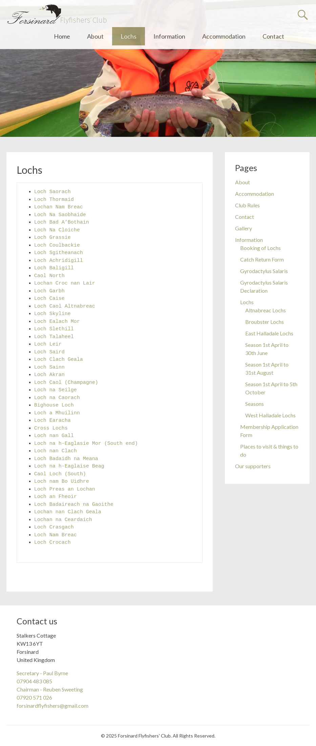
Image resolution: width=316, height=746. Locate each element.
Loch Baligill (54, 268)
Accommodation (224, 36)
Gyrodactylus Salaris (264, 271)
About (95, 36)
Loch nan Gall (54, 436)
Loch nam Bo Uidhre (61, 481)
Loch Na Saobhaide (60, 215)
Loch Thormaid (54, 200)
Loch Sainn (49, 367)
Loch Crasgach (54, 527)
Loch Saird (49, 352)
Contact (273, 36)
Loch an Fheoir (55, 497)
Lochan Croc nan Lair (64, 283)
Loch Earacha (52, 420)
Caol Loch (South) (60, 474)
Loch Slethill (54, 329)
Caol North (49, 276)
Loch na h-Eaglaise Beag (69, 466)
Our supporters (253, 466)
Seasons (254, 403)
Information (169, 36)
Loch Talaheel (54, 337)
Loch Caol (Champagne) (66, 383)
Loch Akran (49, 375)
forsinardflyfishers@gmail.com (52, 705)
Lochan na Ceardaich (63, 520)
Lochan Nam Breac (58, 207)
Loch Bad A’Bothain (61, 222)
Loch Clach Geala (58, 359)
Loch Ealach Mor (57, 322)
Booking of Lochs (260, 248)
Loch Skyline (52, 314)
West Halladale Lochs (270, 415)
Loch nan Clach (55, 451)
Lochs (128, 36)
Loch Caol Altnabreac (64, 306)
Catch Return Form (262, 259)
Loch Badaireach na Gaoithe (73, 504)
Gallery (243, 228)
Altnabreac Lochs (265, 310)
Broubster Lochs (264, 321)
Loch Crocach (52, 542)
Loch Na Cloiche (57, 230)
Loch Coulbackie (57, 245)
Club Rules (247, 205)
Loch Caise (49, 299)
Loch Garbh (49, 291)
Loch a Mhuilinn (57, 413)
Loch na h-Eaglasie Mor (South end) (86, 444)
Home (62, 36)
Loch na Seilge (55, 390)
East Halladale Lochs (269, 333)
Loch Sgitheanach (58, 253)
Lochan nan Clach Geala (67, 512)
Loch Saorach (52, 192)
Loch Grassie (52, 238)
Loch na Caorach (57, 398)
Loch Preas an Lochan (64, 489)
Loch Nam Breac (55, 535)
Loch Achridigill (58, 261)
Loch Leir (48, 344)
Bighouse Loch (54, 405)
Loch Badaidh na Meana (66, 459)
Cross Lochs (51, 428)
